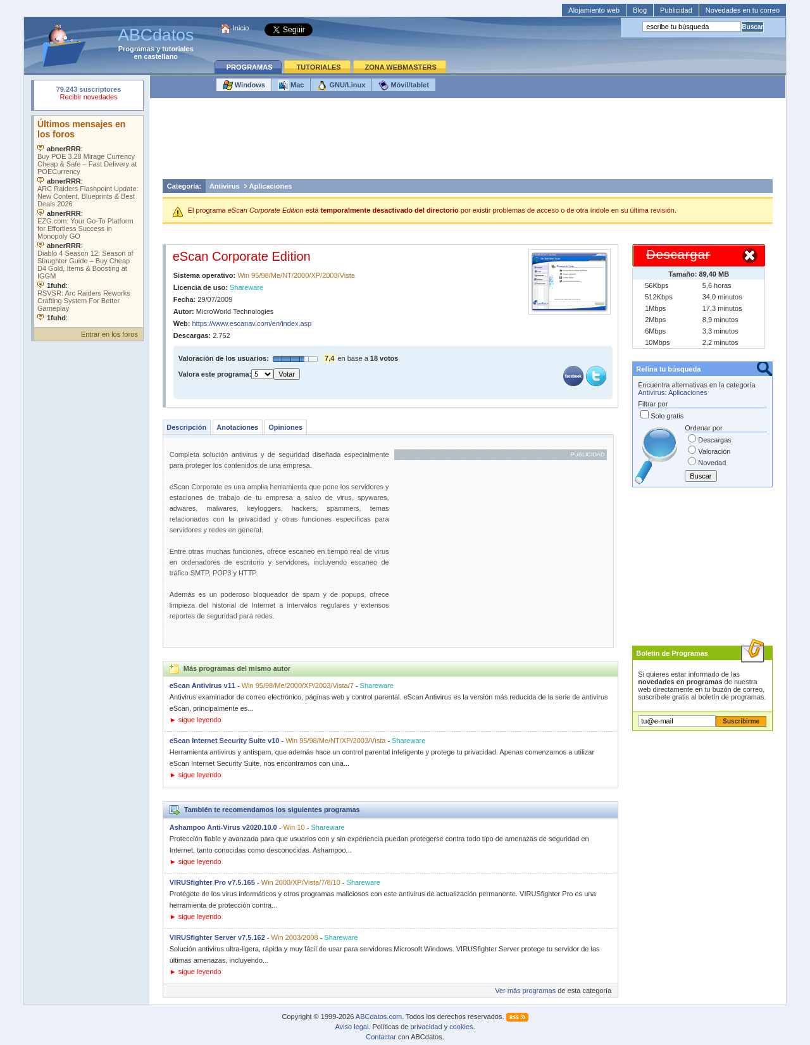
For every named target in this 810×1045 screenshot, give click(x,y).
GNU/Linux (341, 85)
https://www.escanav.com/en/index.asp (252, 323)
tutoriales (178, 49)
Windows (244, 85)
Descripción (186, 427)
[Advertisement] (467, 141)
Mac (291, 85)
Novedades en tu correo (743, 10)
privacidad (426, 1026)
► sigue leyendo (195, 719)
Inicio (241, 28)
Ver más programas (525, 990)
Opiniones (285, 427)
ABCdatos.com (379, 1016)
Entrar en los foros (109, 334)
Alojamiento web (594, 10)
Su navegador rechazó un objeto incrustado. (88, 94)
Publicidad (676, 10)
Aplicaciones (270, 186)
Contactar (381, 1037)
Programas (136, 49)
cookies (461, 1026)
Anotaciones (237, 427)
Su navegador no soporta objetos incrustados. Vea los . (88, 218)
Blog (640, 10)
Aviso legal (351, 1026)
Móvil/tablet (403, 85)
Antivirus (224, 186)
